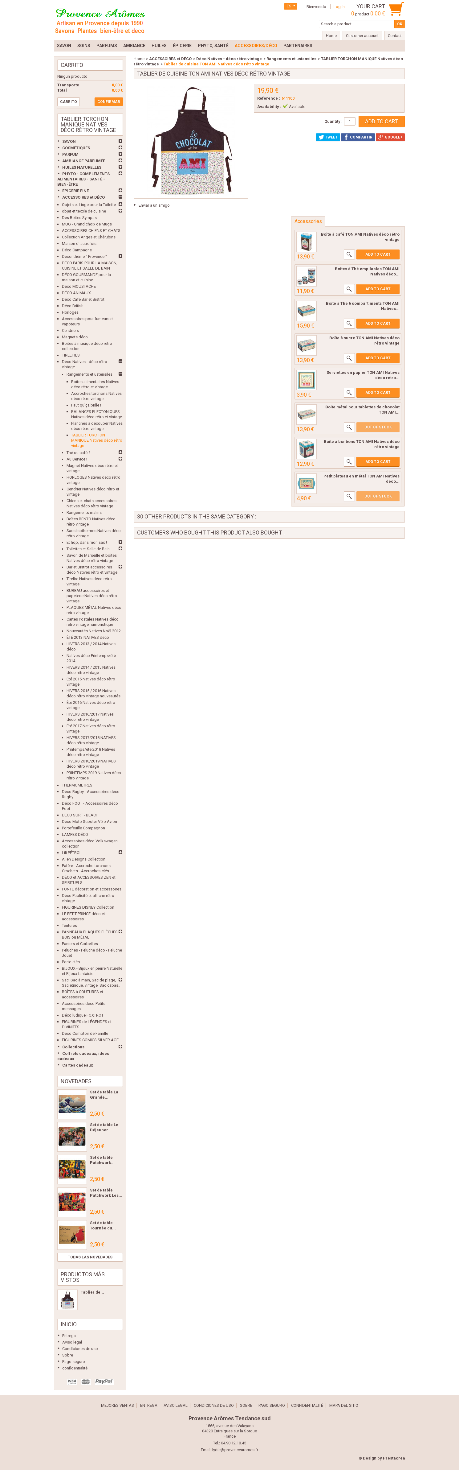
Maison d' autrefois (79, 243)
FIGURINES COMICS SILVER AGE (90, 1040)
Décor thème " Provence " (84, 256)
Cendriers (70, 330)
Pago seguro (73, 1361)
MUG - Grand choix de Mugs (87, 224)
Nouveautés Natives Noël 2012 (94, 631)
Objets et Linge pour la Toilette (89, 204)
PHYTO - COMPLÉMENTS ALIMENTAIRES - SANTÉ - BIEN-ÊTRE (83, 179)
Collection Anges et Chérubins (89, 237)
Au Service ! (77, 459)
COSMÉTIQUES (76, 148)
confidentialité (74, 1368)
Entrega (69, 1335)
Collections (73, 1047)
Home (139, 58)
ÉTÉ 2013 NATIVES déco (88, 637)
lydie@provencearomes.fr (235, 1449)
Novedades (76, 1081)
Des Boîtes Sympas (79, 217)
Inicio (69, 1324)
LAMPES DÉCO (75, 834)
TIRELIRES (71, 355)
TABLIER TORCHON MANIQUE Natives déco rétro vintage (96, 440)
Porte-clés (71, 962)
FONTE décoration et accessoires (91, 889)
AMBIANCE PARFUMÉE (83, 161)
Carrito (72, 65)
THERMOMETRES (77, 785)
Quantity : (333, 121)
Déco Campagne (77, 250)
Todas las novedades (90, 1257)
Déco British (72, 305)
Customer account (362, 35)
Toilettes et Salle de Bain (88, 549)
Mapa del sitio (343, 1405)
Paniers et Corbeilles (80, 943)
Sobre (67, 1355)
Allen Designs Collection (83, 859)
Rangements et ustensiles (89, 374)
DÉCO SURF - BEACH (80, 815)
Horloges (70, 312)
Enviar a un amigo (154, 205)
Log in (339, 6)
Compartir (357, 137)
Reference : (268, 98)
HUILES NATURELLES (81, 167)
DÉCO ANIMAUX (76, 293)
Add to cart (378, 254)
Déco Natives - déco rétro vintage (229, 58)
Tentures (69, 925)
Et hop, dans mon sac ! (87, 542)
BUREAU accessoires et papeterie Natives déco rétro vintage (92, 595)
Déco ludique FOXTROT (83, 1015)
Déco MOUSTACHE (79, 286)
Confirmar (108, 102)
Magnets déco (75, 337)
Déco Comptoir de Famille (85, 1033)
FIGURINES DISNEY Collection (88, 907)
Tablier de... (92, 1292)
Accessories (308, 221)
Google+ (390, 137)
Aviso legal (72, 1342)
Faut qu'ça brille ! (86, 405)
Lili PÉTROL (72, 852)
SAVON (69, 141)
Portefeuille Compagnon (83, 828)
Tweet (328, 137)
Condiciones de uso (80, 1348)
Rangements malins (84, 512)
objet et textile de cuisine (84, 211)
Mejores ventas (117, 1405)
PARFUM (70, 154)
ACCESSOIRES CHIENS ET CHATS (91, 230)
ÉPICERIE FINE (75, 190)
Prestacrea (394, 1458)
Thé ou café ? (79, 452)
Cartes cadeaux (77, 1065)
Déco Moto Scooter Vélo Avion (89, 821)
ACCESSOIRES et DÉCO (83, 197)
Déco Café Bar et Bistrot (83, 299)
